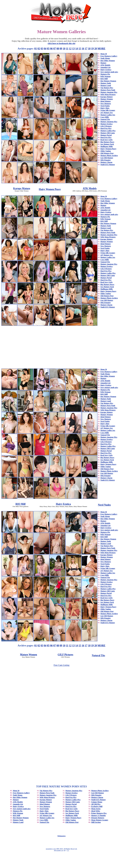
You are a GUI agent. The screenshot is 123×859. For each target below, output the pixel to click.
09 (61, 48)
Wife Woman (105, 76)
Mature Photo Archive (109, 155)
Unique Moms (96, 802)
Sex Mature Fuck (107, 144)
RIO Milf (104, 79)
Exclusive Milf (96, 806)
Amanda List (105, 67)
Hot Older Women (107, 60)
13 (73, 48)
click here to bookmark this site (61, 43)
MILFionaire (105, 160)
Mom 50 (103, 54)
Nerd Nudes (105, 106)
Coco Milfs (104, 117)
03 (42, 48)
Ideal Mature (105, 101)
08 (57, 48)
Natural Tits (105, 119)
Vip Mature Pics (106, 88)
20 (95, 48)
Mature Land (105, 85)
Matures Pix (105, 74)
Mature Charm (106, 162)
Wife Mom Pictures (108, 94)
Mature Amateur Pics (108, 92)
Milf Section (96, 822)
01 (35, 48)
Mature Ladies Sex (107, 115)
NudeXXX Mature (107, 164)
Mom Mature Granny (99, 820)
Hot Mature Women (108, 81)
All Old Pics (95, 804)
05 (48, 48)
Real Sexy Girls (106, 140)
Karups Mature (106, 97)
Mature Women (106, 99)
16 (83, 48)
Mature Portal (106, 135)
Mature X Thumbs (98, 815)
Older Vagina (105, 151)
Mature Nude (105, 83)
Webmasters (61, 836)
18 (89, 48)
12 (70, 48)
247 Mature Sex (106, 112)
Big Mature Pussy (107, 142)
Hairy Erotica (105, 70)
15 (80, 48)
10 (64, 48)
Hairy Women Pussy (108, 149)
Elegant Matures (97, 818)
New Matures (105, 103)
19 (92, 48)
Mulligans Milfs (106, 146)
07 (54, 48)
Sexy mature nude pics (109, 72)
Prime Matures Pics (99, 813)
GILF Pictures (106, 126)
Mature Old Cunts (107, 133)
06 (51, 48)
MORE (101, 48)
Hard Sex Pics (105, 128)
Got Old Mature (106, 158)
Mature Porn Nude (107, 90)
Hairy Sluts (104, 108)
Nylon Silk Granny (107, 110)
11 (67, 48)
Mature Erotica (106, 124)
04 (45, 48)
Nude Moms (105, 58)
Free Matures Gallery (108, 56)
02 (38, 48)
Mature (103, 63)
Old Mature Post (107, 153)
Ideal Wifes (95, 811)
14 (76, 48)
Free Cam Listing (61, 665)
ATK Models (105, 65)
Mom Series (95, 809)
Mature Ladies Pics (108, 131)
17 (86, 48)
